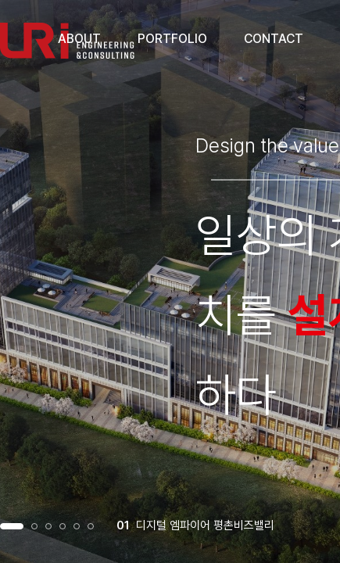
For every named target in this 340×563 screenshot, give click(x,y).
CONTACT (273, 38)
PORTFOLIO (172, 38)
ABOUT (79, 38)
